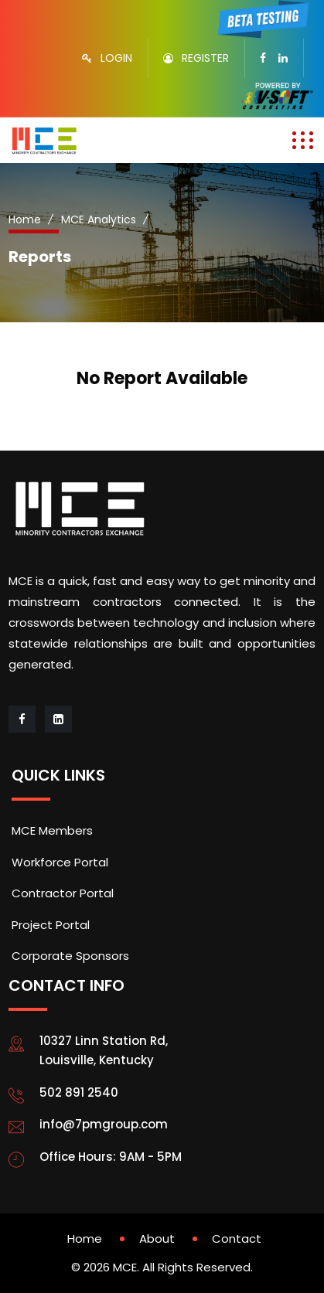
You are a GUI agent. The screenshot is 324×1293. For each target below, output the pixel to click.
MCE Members (52, 830)
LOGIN (116, 58)
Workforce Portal (60, 862)
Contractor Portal (63, 893)
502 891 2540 (78, 1092)
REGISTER (205, 58)
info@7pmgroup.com (103, 1124)
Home (25, 219)
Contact (236, 1238)
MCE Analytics (98, 219)
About (157, 1238)
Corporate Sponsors (70, 956)
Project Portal (51, 925)
